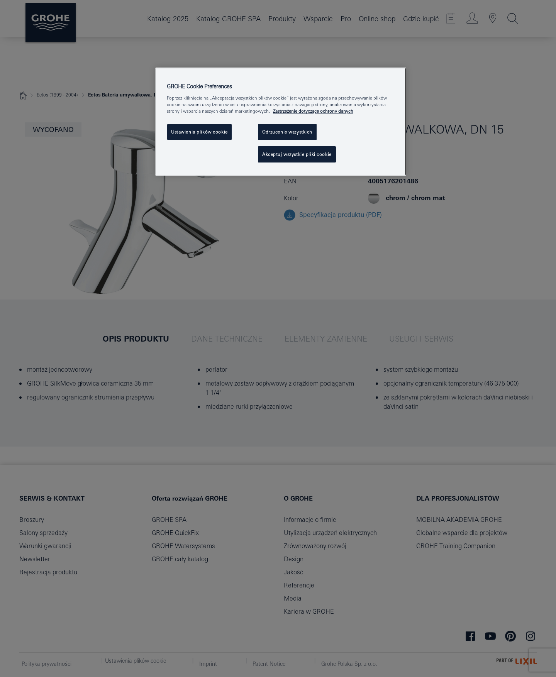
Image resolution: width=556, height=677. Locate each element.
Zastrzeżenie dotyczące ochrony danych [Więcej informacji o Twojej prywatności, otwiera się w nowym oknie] (313, 110)
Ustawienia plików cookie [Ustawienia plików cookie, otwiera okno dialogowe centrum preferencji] (199, 131)
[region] (280, 122)
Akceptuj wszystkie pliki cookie (297, 154)
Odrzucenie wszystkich (287, 131)
